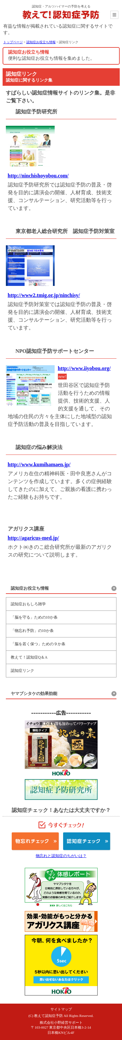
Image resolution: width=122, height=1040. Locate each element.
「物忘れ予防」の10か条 (32, 630)
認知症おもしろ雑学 (28, 604)
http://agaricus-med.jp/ (33, 538)
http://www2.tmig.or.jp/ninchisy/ (44, 295)
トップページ (13, 42)
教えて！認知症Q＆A (29, 657)
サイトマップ (61, 1009)
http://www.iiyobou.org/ (84, 368)
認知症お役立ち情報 (41, 42)
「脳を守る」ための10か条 (34, 617)
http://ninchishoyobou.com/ (38, 175)
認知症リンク (22, 670)
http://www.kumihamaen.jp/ (39, 464)
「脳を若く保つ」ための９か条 (38, 644)
